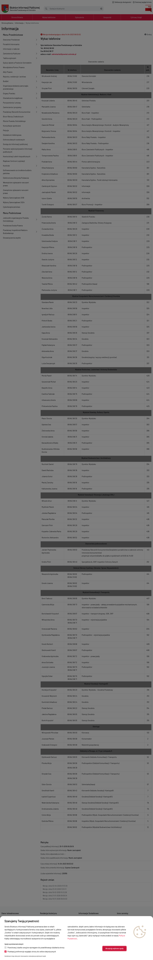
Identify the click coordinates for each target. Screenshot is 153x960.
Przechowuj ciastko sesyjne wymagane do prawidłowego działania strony (34, 947)
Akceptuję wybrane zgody (114, 948)
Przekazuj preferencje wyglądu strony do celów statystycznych (30, 951)
